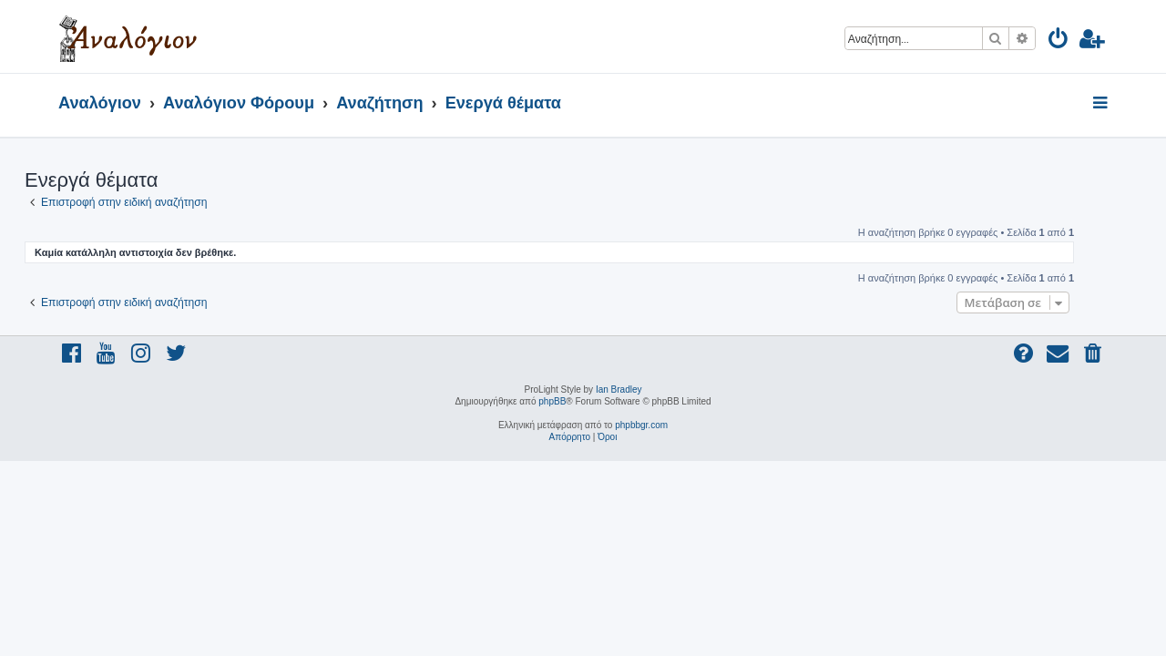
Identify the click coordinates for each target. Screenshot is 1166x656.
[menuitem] (1059, 41)
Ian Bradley (619, 389)
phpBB (552, 401)
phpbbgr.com (641, 425)
